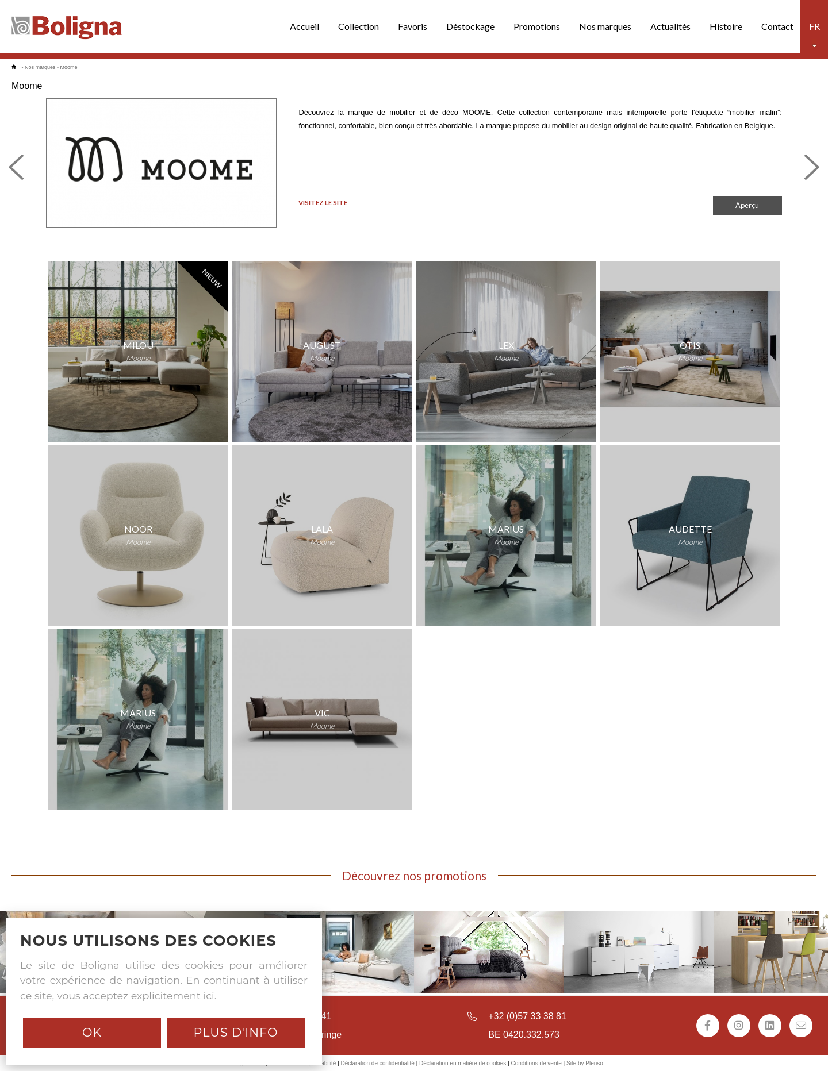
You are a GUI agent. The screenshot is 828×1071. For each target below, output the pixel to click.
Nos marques (605, 26)
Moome (69, 67)
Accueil (304, 26)
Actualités (670, 26)
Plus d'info (235, 1032)
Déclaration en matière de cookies (462, 1063)
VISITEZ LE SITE (322, 202)
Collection (358, 26)
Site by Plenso (584, 1063)
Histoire (726, 26)
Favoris (412, 26)
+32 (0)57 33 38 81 (527, 1016)
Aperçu (747, 205)
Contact (777, 26)
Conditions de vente (536, 1063)
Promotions (536, 26)
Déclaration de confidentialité (377, 1063)
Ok (92, 1032)
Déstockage (470, 26)
